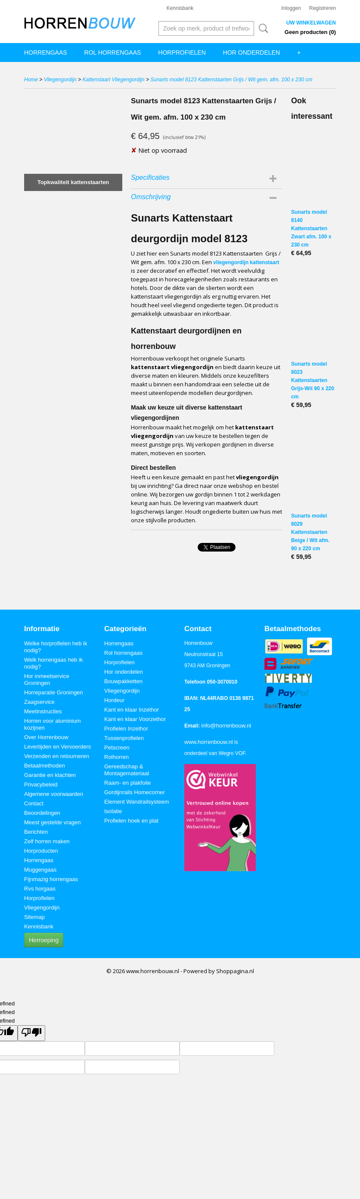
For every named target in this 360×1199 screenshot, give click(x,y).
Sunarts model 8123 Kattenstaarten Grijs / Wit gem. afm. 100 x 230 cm (231, 80)
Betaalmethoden (44, 765)
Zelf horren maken (47, 841)
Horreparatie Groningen (53, 692)
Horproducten (41, 851)
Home (31, 80)
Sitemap (34, 917)
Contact (33, 803)
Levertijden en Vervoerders (57, 746)
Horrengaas (45, 52)
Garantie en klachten (50, 775)
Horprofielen (181, 52)
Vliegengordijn (60, 80)
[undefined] (31, 1033)
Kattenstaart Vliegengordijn (113, 80)
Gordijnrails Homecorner (134, 792)
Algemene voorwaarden (53, 794)
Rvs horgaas (40, 888)
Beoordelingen (42, 813)
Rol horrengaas (112, 52)
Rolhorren (116, 757)
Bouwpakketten (123, 681)
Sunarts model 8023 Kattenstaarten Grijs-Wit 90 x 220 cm (312, 380)
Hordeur (114, 700)
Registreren (322, 8)
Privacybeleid (40, 784)
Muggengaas (40, 869)
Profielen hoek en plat (131, 820)
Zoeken (261, 28)
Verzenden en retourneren (56, 756)
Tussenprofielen (124, 738)
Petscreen (117, 747)
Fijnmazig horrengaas (51, 879)
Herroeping (44, 940)
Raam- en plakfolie (127, 783)
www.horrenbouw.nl (208, 742)
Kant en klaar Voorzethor (135, 719)
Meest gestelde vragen (52, 822)
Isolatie (113, 811)
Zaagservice (39, 702)
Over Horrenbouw (46, 737)
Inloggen (291, 8)
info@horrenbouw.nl (226, 725)
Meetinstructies (43, 711)
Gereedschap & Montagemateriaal (126, 770)
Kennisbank (180, 8)
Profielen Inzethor (126, 728)
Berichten (36, 832)
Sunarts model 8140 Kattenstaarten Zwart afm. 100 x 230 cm (311, 228)
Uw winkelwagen (311, 23)
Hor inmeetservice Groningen (46, 679)
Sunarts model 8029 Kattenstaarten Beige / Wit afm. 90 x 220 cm (310, 532)
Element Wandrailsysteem (136, 801)
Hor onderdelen (251, 52)
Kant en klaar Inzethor (131, 709)
